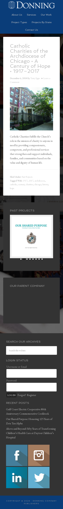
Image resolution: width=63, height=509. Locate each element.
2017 (31, 180)
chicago (37, 184)
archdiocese (40, 180)
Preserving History (31, 5)
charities (29, 184)
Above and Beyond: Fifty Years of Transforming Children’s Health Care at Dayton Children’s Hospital (31, 433)
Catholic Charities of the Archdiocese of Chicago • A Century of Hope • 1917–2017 (30, 58)
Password (11, 380)
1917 (25, 180)
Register (31, 395)
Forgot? (22, 395)
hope (12, 188)
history (45, 184)
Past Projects (27, 176)
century (21, 184)
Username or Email (16, 367)
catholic (13, 184)
